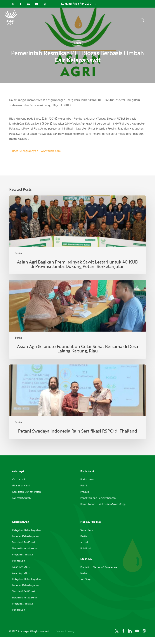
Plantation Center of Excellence (98, 567)
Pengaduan (18, 561)
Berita (77, 43)
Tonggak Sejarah (21, 498)
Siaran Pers (86, 530)
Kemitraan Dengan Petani (26, 492)
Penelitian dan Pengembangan (98, 498)
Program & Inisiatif (22, 554)
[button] (150, 20)
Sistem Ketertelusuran (24, 548)
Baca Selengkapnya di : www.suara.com (36, 151)
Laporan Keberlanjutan (25, 536)
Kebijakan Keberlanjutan (26, 530)
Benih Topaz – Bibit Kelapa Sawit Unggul (103, 504)
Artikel (84, 542)
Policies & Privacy (65, 631)
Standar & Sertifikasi (23, 542)
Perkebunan (87, 479)
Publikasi (85, 548)
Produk (84, 492)
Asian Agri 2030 (21, 567)
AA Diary (85, 579)
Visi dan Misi (19, 479)
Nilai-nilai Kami (21, 485)
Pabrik (84, 485)
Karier (83, 573)
